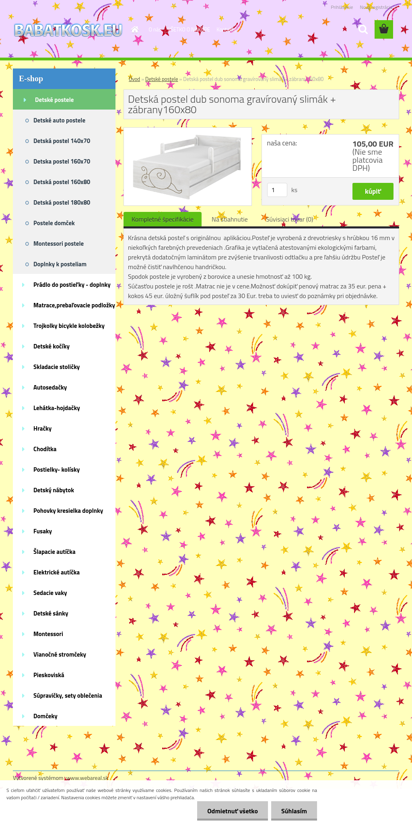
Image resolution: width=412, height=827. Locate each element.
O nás (155, 29)
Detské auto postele (59, 120)
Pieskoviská (48, 675)
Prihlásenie (342, 7)
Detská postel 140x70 (61, 140)
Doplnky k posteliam (60, 264)
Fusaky (42, 531)
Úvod (134, 79)
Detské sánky (50, 613)
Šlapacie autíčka (54, 551)
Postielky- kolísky (56, 469)
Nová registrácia (376, 7)
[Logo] (68, 30)
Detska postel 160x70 (61, 161)
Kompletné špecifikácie (163, 219)
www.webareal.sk (87, 777)
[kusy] (277, 190)
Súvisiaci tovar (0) (289, 219)
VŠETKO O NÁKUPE (189, 29)
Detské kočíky (51, 346)
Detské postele (54, 99)
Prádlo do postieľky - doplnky (72, 284)
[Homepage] (133, 29)
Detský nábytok (53, 490)
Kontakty (226, 29)
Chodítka (44, 449)
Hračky (42, 428)
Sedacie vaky (50, 592)
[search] (363, 29)
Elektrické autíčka (56, 572)
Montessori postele (58, 243)
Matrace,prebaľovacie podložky (74, 305)
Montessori (48, 633)
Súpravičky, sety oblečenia (67, 695)
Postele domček (54, 223)
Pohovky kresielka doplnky (68, 510)
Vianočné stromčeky (59, 654)
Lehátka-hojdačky (56, 407)
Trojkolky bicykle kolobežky (69, 325)
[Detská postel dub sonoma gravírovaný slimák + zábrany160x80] (187, 131)
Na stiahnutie (230, 219)
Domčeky (45, 716)
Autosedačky (50, 387)
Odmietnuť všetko (232, 811)
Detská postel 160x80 (61, 182)
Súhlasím (294, 811)
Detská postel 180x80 (61, 202)
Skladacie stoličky (56, 366)
